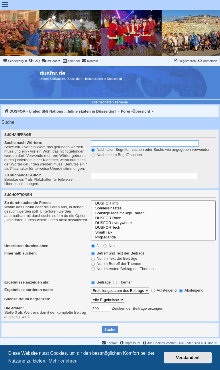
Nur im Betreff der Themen (116, 263)
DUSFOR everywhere (153, 223)
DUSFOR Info (153, 203)
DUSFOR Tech (153, 227)
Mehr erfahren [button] (63, 361)
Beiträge (101, 282)
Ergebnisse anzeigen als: (27, 282)
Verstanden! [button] (188, 357)
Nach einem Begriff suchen (116, 155)
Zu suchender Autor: (22, 175)
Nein (110, 246)
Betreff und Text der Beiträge (118, 253)
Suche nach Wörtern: (23, 142)
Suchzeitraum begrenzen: (27, 299)
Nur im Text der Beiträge (114, 258)
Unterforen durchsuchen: (27, 246)
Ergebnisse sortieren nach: (28, 290)
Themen (123, 282)
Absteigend (191, 290)
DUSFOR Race (153, 218)
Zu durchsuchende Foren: (27, 203)
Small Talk (153, 232)
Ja (96, 246)
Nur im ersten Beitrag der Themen (122, 269)
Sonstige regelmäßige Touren (153, 213)
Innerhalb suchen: (20, 253)
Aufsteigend (164, 290)
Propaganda (153, 237)
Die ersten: (14, 308)
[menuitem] (34, 60)
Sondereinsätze (153, 208)
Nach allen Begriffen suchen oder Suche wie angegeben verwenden (151, 149)
